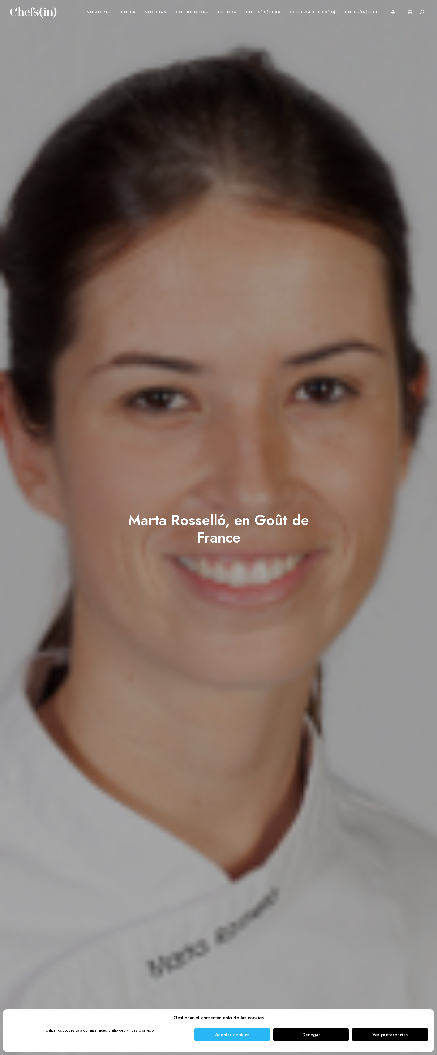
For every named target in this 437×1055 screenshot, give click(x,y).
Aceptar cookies (232, 1034)
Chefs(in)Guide (363, 12)
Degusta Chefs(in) (313, 12)
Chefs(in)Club (263, 12)
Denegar (311, 1034)
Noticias (155, 12)
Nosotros (99, 12)
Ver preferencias (390, 1034)
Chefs (128, 12)
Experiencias (192, 12)
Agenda (227, 12)
